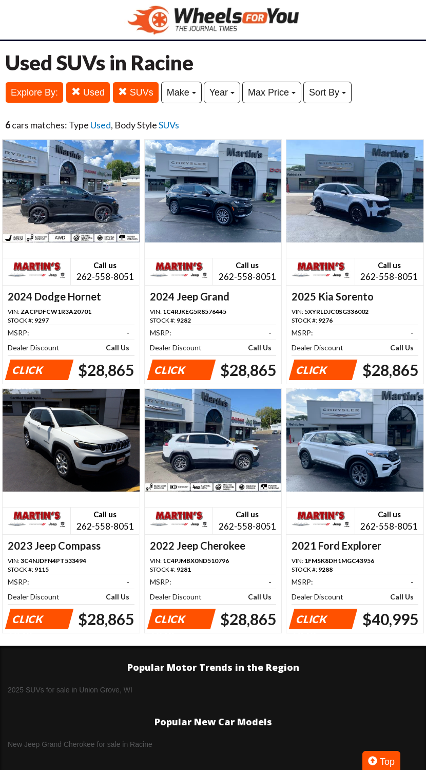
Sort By (327, 92)
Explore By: (34, 92)
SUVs (135, 92)
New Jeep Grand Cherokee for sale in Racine (80, 744)
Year (222, 92)
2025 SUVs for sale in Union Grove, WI (70, 690)
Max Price (272, 92)
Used (88, 92)
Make (181, 92)
